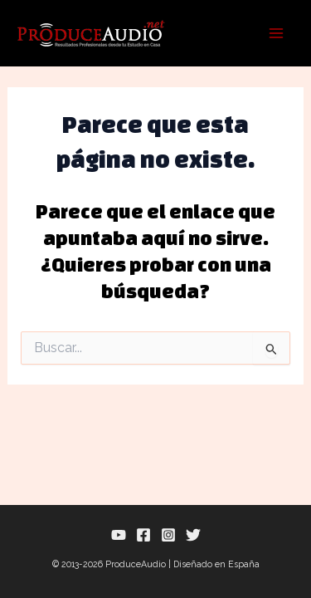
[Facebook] (143, 534)
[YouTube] (118, 534)
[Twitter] (193, 534)
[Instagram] (168, 534)
